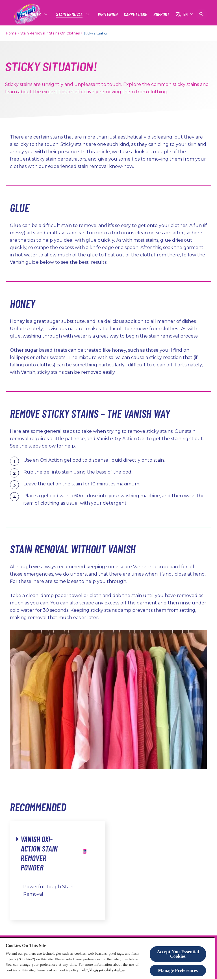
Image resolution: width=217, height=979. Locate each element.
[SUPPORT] (161, 14)
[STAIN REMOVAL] (69, 14)
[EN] (184, 14)
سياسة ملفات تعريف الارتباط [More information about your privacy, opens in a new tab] (103, 970)
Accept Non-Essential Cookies (178, 954)
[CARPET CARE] (135, 14)
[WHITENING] (107, 14)
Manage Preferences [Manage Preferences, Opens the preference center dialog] (178, 970)
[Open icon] (201, 14)
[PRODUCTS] (32, 14)
